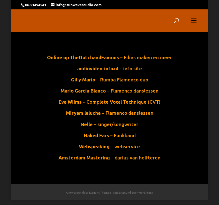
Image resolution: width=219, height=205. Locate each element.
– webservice (111, 146)
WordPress (145, 192)
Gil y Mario (83, 80)
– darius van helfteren (111, 157)
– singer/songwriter (111, 124)
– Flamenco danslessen (109, 113)
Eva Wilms (70, 102)
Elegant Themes (100, 192)
